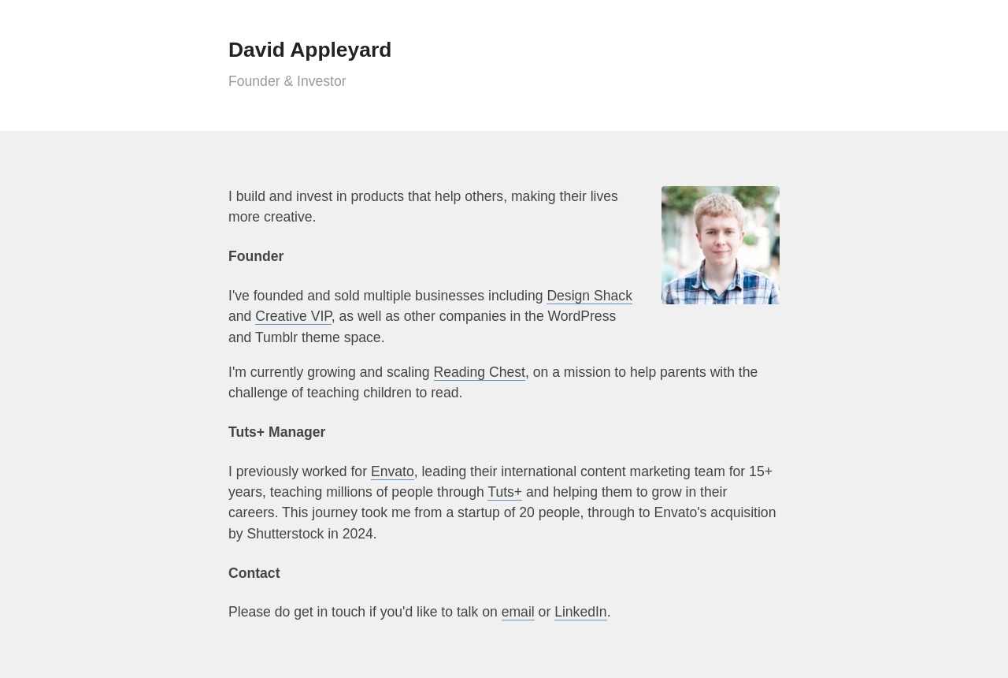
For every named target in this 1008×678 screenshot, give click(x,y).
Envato (392, 471)
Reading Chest (479, 372)
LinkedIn (580, 612)
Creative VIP (293, 316)
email (518, 612)
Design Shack (589, 296)
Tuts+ (504, 492)
